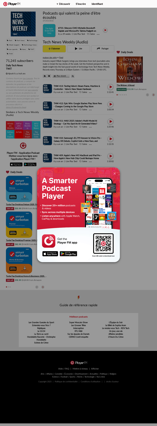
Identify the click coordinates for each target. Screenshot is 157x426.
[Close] (114, 173)
